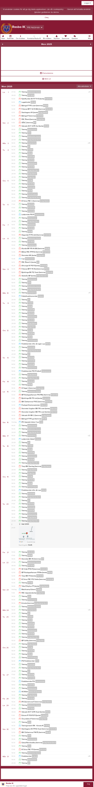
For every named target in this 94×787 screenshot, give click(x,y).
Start (3, 37)
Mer (89, 37)
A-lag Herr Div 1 (33, 170)
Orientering (32, 143)
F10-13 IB (49, 109)
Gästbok (75, 37)
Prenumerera (46, 73)
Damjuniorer (32, 129)
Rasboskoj (31, 225)
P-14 (29, 133)
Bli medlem (47, 37)
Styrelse (57, 37)
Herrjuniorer (32, 163)
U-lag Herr (40, 119)
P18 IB (30, 231)
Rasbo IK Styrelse (35, 692)
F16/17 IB (31, 160)
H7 (35, 123)
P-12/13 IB (48, 99)
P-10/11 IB (40, 116)
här (65, 9)
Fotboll (40, 296)
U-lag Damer (46, 466)
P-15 (29, 736)
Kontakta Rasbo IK (34, 37)
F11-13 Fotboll (32, 194)
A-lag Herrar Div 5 (34, 140)
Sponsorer (65, 37)
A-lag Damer (43, 112)
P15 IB (33, 102)
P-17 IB (30, 180)
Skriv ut (46, 79)
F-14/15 (30, 150)
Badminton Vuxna (34, 92)
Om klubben (20, 37)
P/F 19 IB (31, 95)
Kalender (10, 37)
